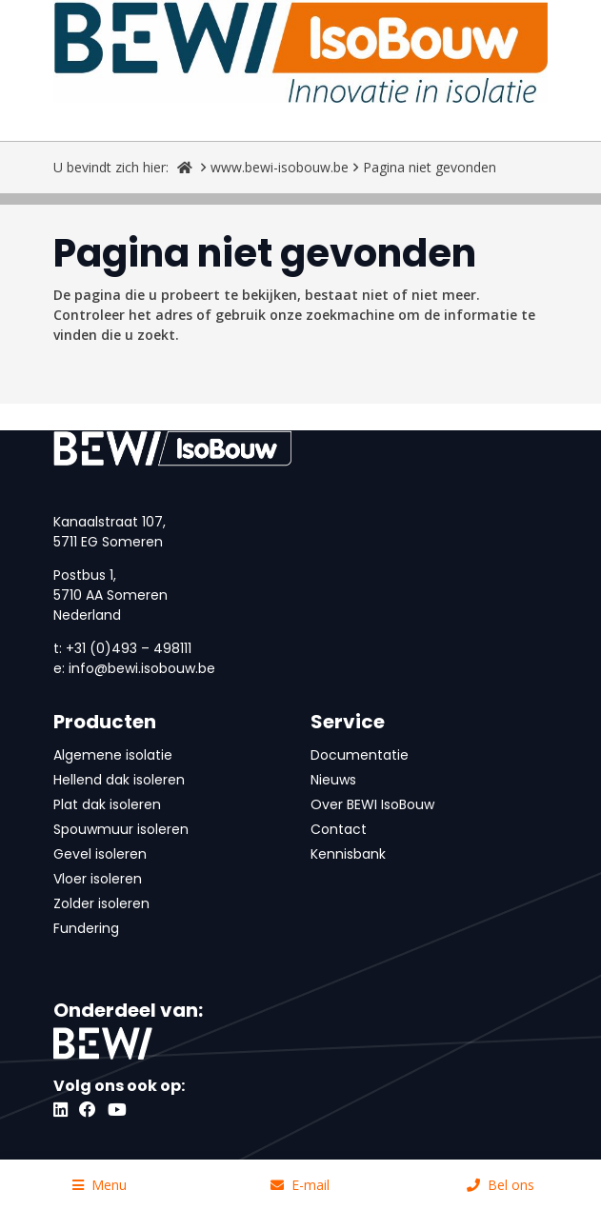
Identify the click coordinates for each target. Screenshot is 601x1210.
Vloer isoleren (97, 878)
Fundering (86, 928)
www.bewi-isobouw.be (279, 167)
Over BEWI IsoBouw (372, 804)
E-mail (300, 1185)
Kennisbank (348, 853)
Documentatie (360, 754)
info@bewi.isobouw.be (142, 668)
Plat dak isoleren (107, 804)
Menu (99, 1185)
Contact (339, 829)
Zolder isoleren (101, 903)
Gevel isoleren (100, 853)
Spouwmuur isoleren (121, 829)
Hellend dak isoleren (119, 779)
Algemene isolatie (112, 754)
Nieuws (333, 779)
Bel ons (500, 1185)
